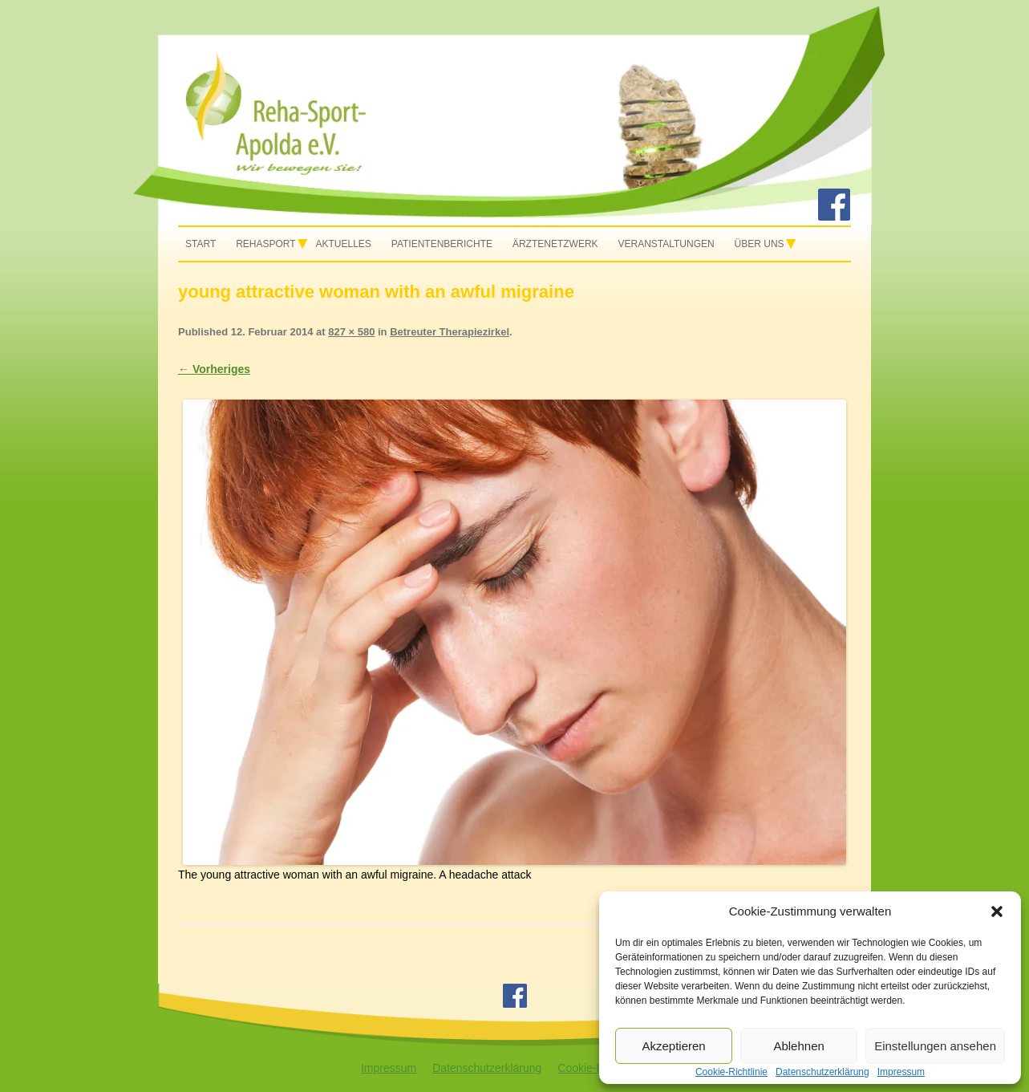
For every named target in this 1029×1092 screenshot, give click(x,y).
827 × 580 (351, 332)
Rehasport (265, 244)
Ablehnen (798, 1046)
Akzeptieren (673, 1046)
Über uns (759, 244)
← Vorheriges (214, 369)
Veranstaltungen (666, 244)
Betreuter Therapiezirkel (449, 332)
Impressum (388, 1068)
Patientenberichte (441, 244)
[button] (997, 911)
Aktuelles (343, 244)
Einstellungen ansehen (935, 1046)
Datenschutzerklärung (486, 1068)
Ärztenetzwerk (555, 244)
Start (200, 244)
